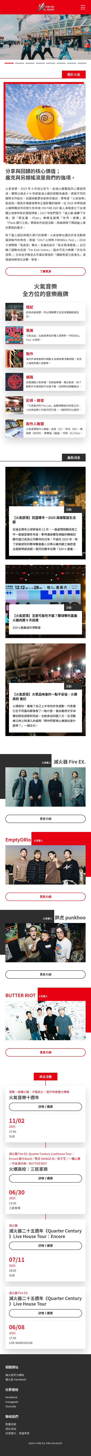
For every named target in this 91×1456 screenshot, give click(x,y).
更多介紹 (45, 818)
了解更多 (45, 271)
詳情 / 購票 (45, 1106)
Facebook (11, 1397)
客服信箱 (10, 1424)
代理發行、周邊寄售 (17, 1433)
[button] (9, 63)
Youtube (10, 1406)
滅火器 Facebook (15, 1379)
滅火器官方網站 (14, 1375)
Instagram (11, 1402)
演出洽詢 (10, 1429)
